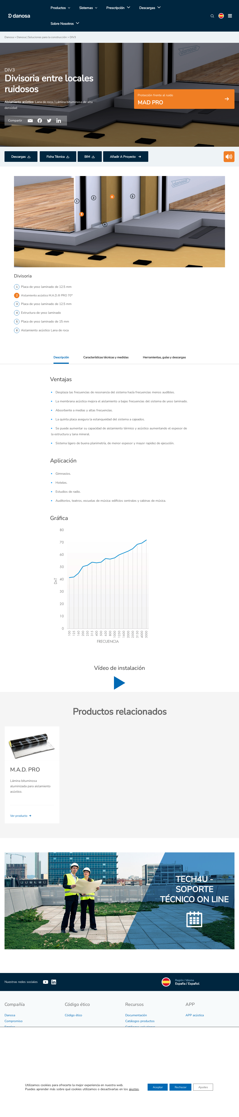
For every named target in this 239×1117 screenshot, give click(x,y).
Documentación (136, 1001)
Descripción (59, 343)
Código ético (73, 1001)
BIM (87, 142)
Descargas (18, 142)
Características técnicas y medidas (104, 343)
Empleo (10, 1013)
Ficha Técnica (55, 142)
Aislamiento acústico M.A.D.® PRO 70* (48, 281)
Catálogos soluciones (140, 1013)
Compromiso (14, 1007)
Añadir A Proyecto (123, 142)
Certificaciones (135, 1018)
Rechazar (180, 1087)
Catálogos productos (140, 1007)
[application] (122, 9)
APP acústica (195, 1001)
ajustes (127, 1090)
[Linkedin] (60, 967)
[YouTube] (45, 967)
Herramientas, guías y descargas (165, 343)
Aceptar (153, 1087)
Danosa (10, 1001)
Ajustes (207, 1087)
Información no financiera (22, 1018)
